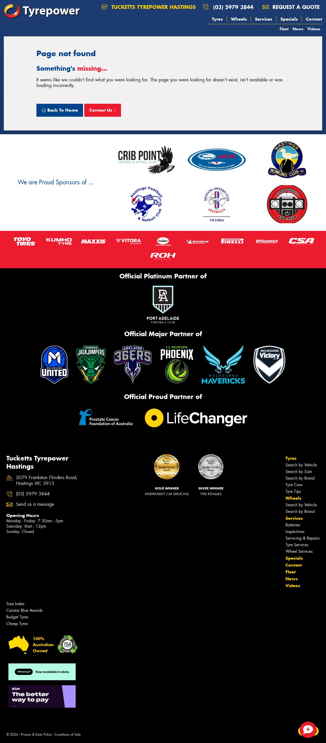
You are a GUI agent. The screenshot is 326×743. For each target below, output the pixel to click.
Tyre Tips (293, 491)
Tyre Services (297, 544)
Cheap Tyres (17, 623)
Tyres (217, 19)
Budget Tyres (17, 617)
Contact (314, 19)
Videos (313, 28)
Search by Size (299, 471)
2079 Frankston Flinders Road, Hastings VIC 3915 (47, 480)
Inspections (295, 531)
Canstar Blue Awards (24, 610)
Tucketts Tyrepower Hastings (148, 7)
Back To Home (60, 110)
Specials (289, 19)
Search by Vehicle (301, 465)
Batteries (293, 525)
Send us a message (35, 504)
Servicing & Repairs (303, 538)
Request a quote (291, 7)
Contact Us (102, 110)
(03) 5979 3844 (233, 7)
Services (263, 19)
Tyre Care (294, 484)
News (298, 28)
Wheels (239, 19)
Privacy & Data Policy (36, 734)
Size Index (15, 603)
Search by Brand (300, 478)
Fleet (284, 28)
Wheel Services (299, 551)
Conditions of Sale (68, 734)
